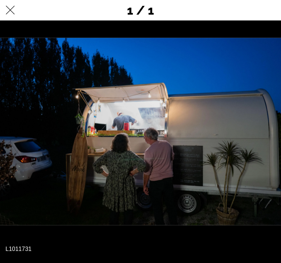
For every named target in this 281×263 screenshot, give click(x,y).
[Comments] (271, 10)
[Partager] (252, 10)
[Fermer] (10, 10)
